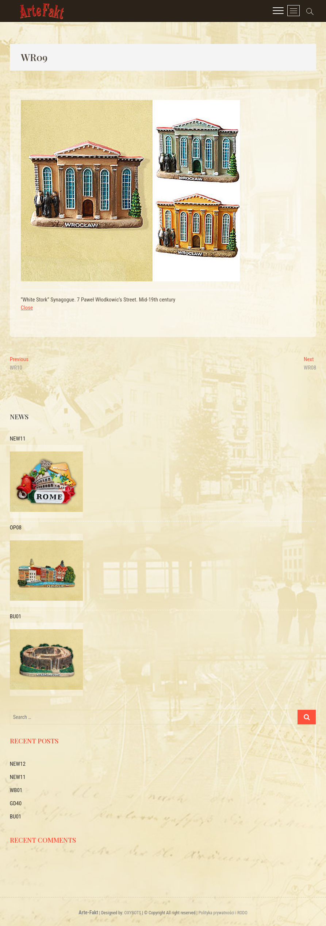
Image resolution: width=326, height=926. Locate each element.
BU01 (15, 816)
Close (27, 307)
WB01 (16, 790)
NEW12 (18, 764)
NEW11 (18, 777)
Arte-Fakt (88, 912)
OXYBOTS (132, 912)
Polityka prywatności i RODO (223, 912)
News (19, 416)
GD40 (16, 803)
